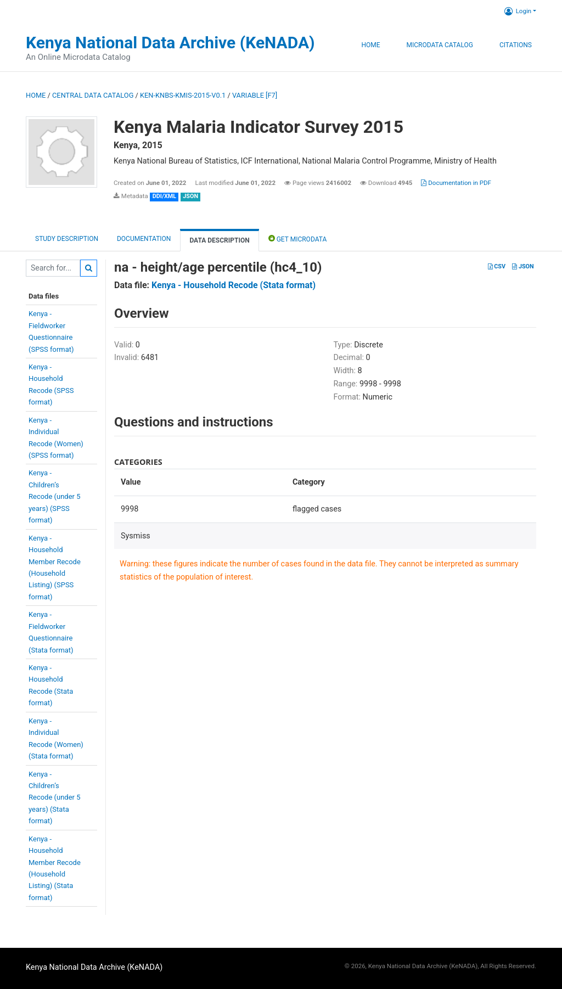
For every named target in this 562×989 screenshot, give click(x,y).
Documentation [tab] (144, 239)
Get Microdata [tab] (297, 238)
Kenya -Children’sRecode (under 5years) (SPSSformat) (55, 496)
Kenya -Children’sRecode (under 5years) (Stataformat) (55, 797)
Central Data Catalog (92, 95)
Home (370, 45)
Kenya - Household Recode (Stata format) (233, 285)
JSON (522, 266)
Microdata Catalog (440, 45)
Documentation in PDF (456, 183)
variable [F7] (254, 95)
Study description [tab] (66, 239)
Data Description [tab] (219, 240)
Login (517, 11)
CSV (496, 266)
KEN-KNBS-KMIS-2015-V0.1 (183, 95)
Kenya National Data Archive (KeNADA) (170, 42)
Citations (515, 45)
